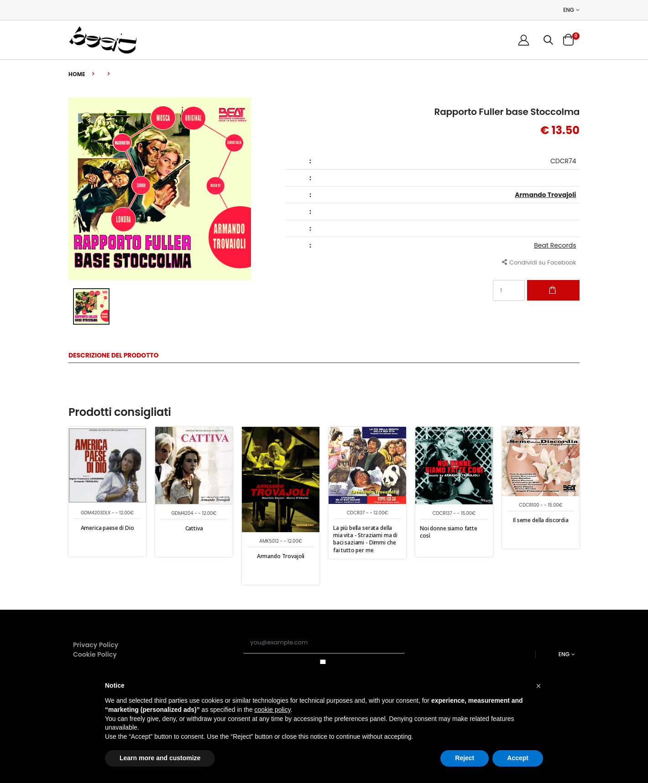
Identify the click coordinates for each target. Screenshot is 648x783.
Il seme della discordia (541, 520)
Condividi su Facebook (539, 262)
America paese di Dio (107, 528)
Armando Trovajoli (545, 194)
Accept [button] (517, 758)
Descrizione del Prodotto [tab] (113, 356)
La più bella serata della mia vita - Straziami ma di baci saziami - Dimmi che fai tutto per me (365, 539)
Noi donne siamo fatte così (448, 531)
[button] (548, 40)
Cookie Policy (95, 654)
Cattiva (194, 528)
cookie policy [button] (273, 709)
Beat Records (555, 245)
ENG (568, 10)
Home (76, 74)
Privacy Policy (95, 644)
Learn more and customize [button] (160, 758)
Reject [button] (464, 758)
